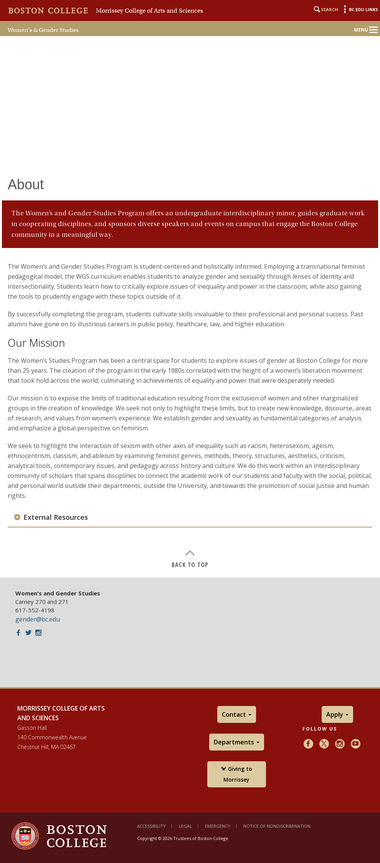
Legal (185, 826)
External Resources (55, 517)
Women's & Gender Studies (43, 29)
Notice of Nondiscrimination (277, 826)
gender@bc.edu (37, 619)
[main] (190, 367)
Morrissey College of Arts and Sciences (149, 11)
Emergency (217, 826)
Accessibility (151, 826)
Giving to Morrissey (236, 774)
